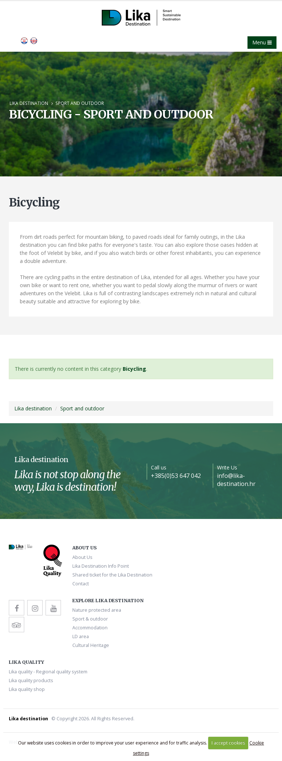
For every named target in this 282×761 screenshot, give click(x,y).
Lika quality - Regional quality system (48, 672)
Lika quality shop (27, 689)
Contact (80, 584)
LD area (80, 636)
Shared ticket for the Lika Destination (112, 575)
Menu (262, 42)
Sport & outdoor (90, 619)
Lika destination (29, 103)
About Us (82, 557)
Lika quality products (31, 680)
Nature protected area (96, 610)
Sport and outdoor (79, 103)
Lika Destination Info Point (100, 566)
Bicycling (134, 368)
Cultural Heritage (90, 645)
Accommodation (90, 628)
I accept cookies (228, 743)
